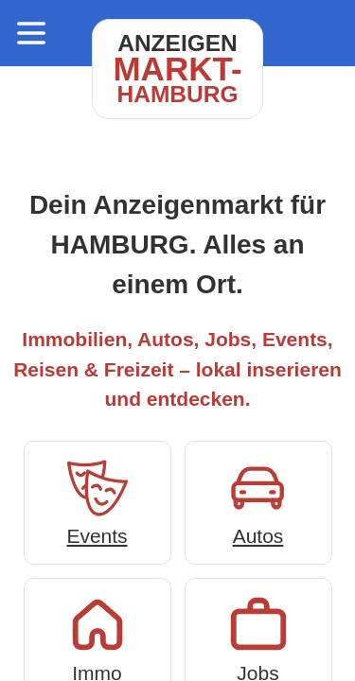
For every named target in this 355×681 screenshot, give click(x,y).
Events (97, 501)
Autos (258, 501)
